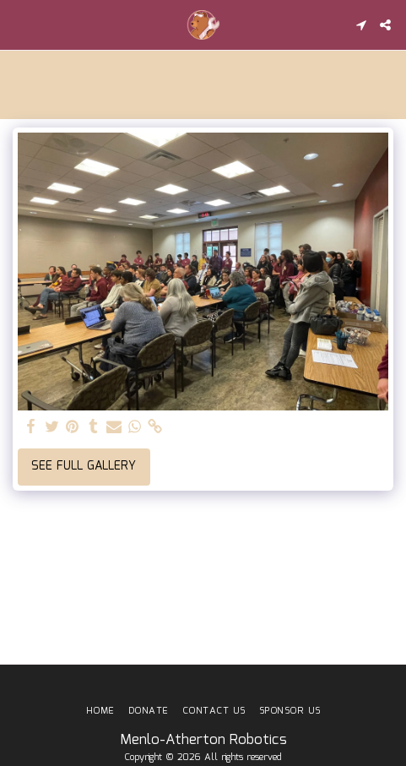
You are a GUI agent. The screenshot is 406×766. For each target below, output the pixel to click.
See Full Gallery (83, 466)
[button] (18, 24)
